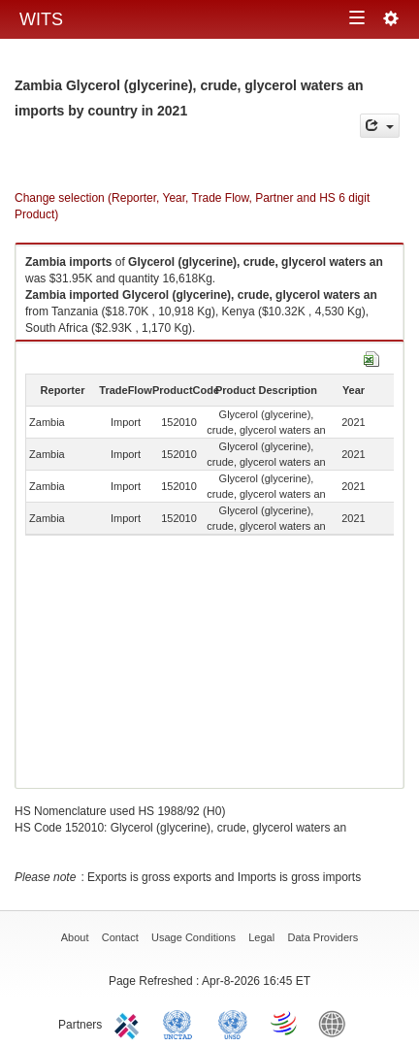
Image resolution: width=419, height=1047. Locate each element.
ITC (130, 1022)
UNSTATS (232, 1022)
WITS (41, 19)
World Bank (336, 1022)
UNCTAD (181, 1022)
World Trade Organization (285, 1022)
